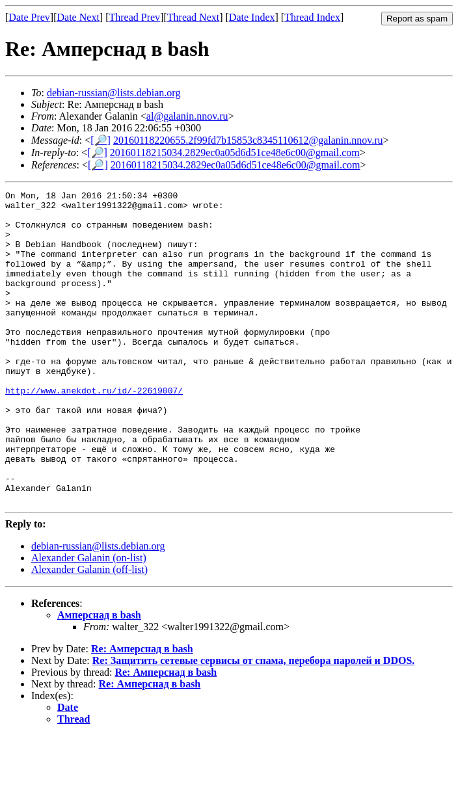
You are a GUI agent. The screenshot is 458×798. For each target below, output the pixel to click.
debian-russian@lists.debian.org (114, 92)
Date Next (78, 17)
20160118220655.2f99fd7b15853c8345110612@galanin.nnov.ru (248, 140)
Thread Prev (134, 17)
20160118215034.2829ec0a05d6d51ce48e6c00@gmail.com (235, 152)
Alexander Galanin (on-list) (88, 620)
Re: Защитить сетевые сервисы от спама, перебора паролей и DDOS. (253, 722)
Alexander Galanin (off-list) (89, 631)
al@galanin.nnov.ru (187, 116)
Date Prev (29, 17)
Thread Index (312, 17)
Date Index (252, 17)
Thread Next (193, 17)
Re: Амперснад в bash (142, 711)
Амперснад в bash (99, 677)
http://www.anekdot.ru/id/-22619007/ (94, 431)
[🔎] (100, 140)
